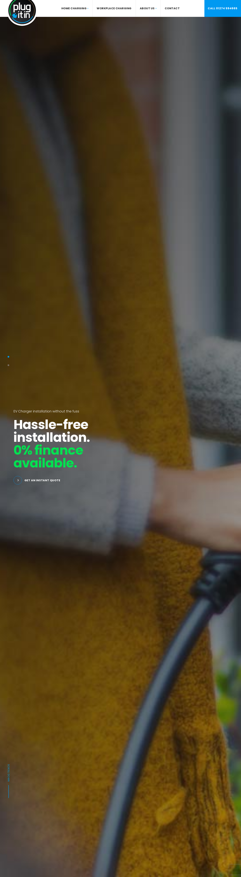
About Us (147, 8)
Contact (172, 8)
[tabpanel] (120, 447)
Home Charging (74, 8)
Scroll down (8, 781)
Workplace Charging (114, 8)
